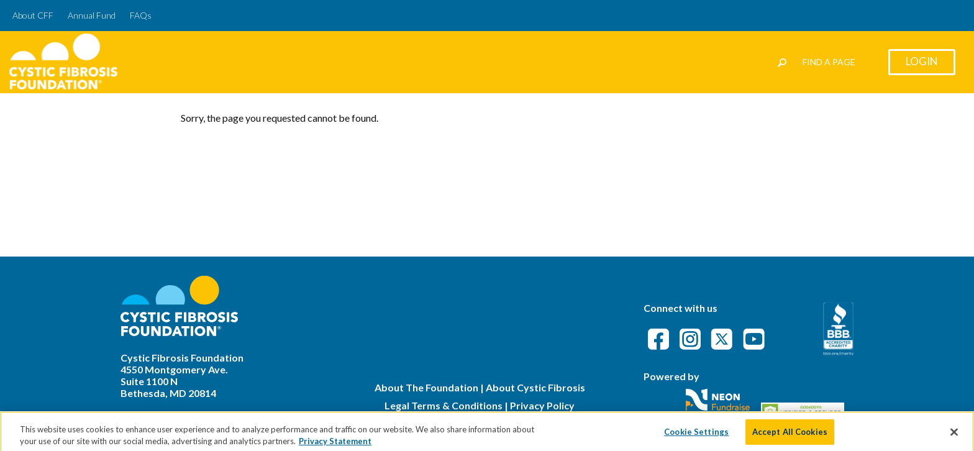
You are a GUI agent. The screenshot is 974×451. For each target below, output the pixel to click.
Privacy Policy (542, 405)
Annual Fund (92, 15)
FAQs (141, 15)
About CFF (32, 15)
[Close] (954, 436)
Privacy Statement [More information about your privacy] (335, 445)
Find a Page (829, 62)
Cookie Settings (696, 435)
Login (922, 61)
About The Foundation (426, 387)
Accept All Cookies (789, 435)
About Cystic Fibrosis (535, 387)
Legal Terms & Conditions (444, 405)
